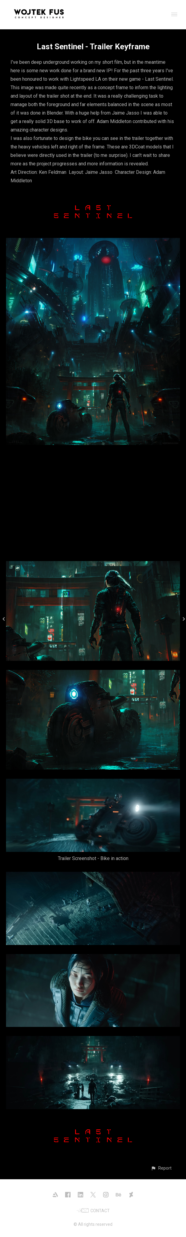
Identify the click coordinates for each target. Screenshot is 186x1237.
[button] (161, 1168)
